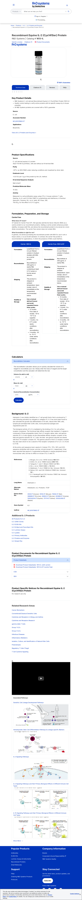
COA (15, 572)
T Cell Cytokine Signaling (20, 652)
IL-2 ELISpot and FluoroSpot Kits (22, 527)
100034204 (31, 498)
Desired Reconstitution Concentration (27, 392)
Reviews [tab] (52, 87)
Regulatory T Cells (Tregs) (20, 648)
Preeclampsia (16, 645)
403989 (58, 496)
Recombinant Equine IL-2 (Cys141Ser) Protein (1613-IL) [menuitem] (28, 27)
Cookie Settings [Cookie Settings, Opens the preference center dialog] (74, 893)
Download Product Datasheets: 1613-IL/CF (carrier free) (34, 567)
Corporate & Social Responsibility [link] (53, 856)
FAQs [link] (12, 874)
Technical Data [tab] (20, 87)
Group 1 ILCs (16, 627)
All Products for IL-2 (18, 519)
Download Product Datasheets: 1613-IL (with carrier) (33, 565)
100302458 (59, 498)
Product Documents (42, 42)
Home (12, 25)
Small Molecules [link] (16, 865)
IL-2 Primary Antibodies (19, 535)
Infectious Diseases (18, 634)
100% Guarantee (64, 82)
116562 (54, 494)
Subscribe (47, 881)
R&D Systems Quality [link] (49, 859)
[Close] (80, 894)
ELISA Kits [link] (14, 856)
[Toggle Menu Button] (13, 4)
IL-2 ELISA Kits (16, 524)
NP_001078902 (18, 121)
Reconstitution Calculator (22, 361)
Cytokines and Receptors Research (23, 620)
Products (18, 25)
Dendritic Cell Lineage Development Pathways (41, 714)
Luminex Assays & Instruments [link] (21, 859)
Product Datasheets (20, 560)
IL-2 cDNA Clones (17, 521)
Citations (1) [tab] (37, 87)
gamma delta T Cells (18, 624)
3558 (29, 494)
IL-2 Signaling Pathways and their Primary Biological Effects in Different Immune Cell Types (41, 796)
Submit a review (17, 42)
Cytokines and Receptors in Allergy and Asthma (27, 617)
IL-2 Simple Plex (17, 541)
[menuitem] (12, 25)
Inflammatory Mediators (19, 638)
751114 (46, 498)
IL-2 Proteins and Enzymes (34, 25)
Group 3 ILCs (16, 631)
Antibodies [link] (14, 853)
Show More (17, 841)
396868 (30, 496)
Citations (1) (28, 42)
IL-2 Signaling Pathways (41, 768)
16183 (41, 494)
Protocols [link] (14, 879)
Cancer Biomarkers (18, 610)
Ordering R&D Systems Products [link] (21, 876)
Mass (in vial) (18, 383)
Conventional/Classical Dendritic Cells (24, 613)
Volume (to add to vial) (21, 374)
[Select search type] (16, 11)
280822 (44, 496)
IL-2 (24, 25)
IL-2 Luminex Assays (18, 530)
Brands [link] (44, 853)
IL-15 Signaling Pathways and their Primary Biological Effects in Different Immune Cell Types (41, 825)
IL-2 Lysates (16, 533)
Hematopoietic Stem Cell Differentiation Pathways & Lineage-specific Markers (41, 741)
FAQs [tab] (64, 87)
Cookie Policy (13, 896)
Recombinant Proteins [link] (18, 862)
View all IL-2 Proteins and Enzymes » (24, 132)
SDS (15, 576)
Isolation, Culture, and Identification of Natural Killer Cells (30, 641)
